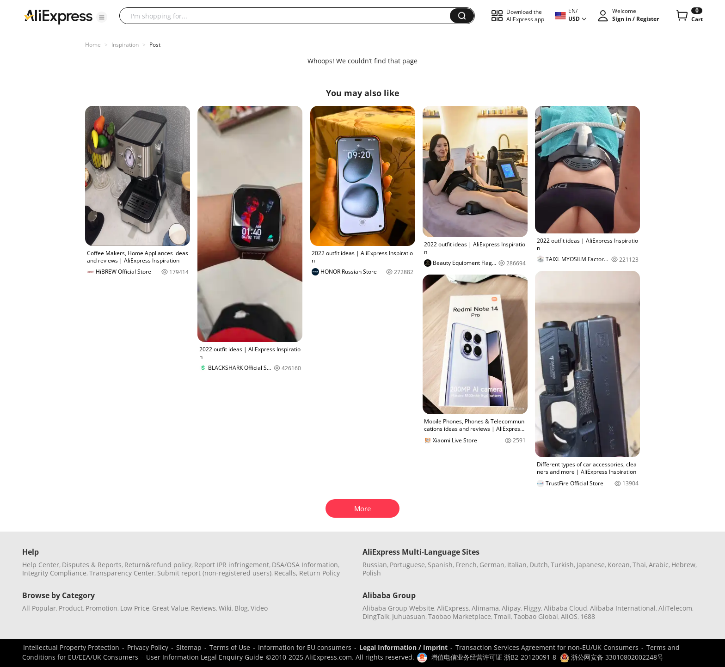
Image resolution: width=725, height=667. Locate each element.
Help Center (40, 564)
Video (259, 608)
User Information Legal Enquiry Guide (204, 657)
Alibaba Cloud (565, 608)
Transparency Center (121, 573)
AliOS (569, 616)
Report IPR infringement (231, 564)
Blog (241, 608)
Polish (371, 573)
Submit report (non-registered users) (214, 573)
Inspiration (125, 45)
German (491, 564)
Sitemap (189, 647)
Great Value (170, 608)
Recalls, (286, 573)
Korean (619, 564)
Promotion (101, 608)
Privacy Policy (147, 647)
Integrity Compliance (54, 573)
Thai (639, 564)
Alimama (485, 608)
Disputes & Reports (92, 564)
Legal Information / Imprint (403, 647)
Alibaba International (623, 608)
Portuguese (407, 564)
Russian (374, 564)
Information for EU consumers (304, 647)
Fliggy (532, 608)
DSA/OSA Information (305, 564)
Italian (517, 564)
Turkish (562, 564)
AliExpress (453, 608)
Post (154, 45)
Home (93, 45)
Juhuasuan (408, 616)
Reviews (203, 608)
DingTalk (375, 616)
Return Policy (319, 573)
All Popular (39, 608)
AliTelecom (675, 608)
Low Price (134, 608)
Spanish (440, 564)
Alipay (511, 608)
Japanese (591, 564)
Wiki (225, 608)
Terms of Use (229, 647)
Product (71, 608)
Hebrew (683, 564)
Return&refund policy (157, 564)
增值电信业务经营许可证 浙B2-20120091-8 (493, 657)
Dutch (538, 564)
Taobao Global (536, 616)
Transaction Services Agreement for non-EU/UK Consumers (547, 647)
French (466, 564)
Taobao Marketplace (459, 616)
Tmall (502, 616)
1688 (587, 616)
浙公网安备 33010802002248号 (612, 657)
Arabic (659, 564)
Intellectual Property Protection (71, 647)
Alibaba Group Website (398, 608)
